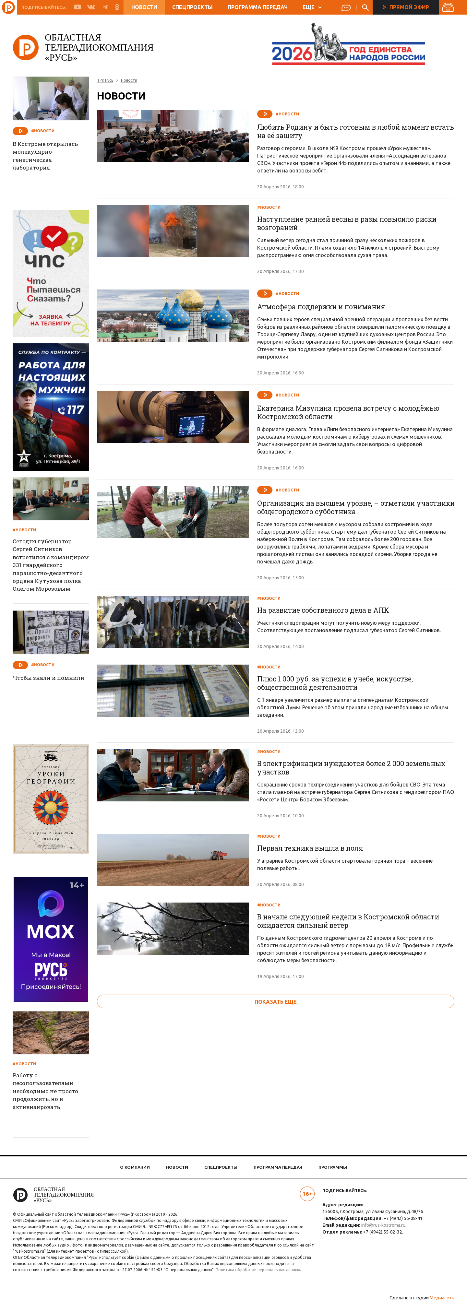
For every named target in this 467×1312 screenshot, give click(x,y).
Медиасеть (437, 1303)
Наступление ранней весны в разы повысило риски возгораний (352, 227)
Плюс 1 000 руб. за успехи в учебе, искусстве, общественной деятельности (338, 736)
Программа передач (258, 7)
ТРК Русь (109, 80)
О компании (135, 1167)
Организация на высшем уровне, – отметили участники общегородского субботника (340, 530)
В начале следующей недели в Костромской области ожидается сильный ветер (352, 1033)
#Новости (288, 114)
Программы (332, 1167)
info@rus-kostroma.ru (382, 1225)
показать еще (276, 1122)
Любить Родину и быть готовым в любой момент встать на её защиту (347, 131)
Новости (144, 7)
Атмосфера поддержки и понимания (324, 325)
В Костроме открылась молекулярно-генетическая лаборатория (52, 156)
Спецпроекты (192, 7)
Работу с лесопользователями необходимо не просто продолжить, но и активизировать (52, 1092)
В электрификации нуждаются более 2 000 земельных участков (334, 835)
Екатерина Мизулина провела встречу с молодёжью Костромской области (353, 431)
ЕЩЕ (312, 7)
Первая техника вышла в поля (313, 930)
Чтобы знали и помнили (40, 682)
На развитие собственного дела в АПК (327, 633)
